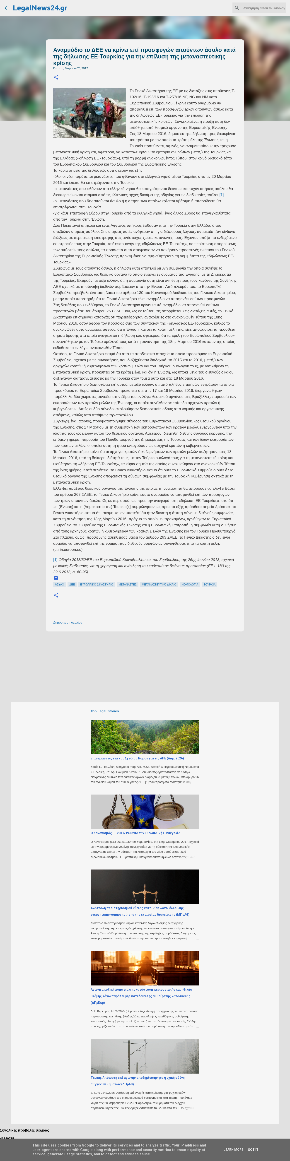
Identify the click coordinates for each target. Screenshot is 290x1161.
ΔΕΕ (72, 584)
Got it (253, 1149)
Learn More (233, 1149)
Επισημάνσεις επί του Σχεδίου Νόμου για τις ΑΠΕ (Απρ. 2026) (137, 758)
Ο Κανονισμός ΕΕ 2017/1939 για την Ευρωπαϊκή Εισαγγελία (135, 833)
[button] (56, 78)
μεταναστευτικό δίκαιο (159, 584)
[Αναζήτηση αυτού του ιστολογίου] (262, 7)
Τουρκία (210, 584)
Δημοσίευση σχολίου (67, 622)
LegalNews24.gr (40, 8)
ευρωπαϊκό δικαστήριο (96, 584)
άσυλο (59, 584)
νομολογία (190, 584)
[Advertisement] (154, 666)
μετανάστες (127, 584)
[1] (221, 195)
